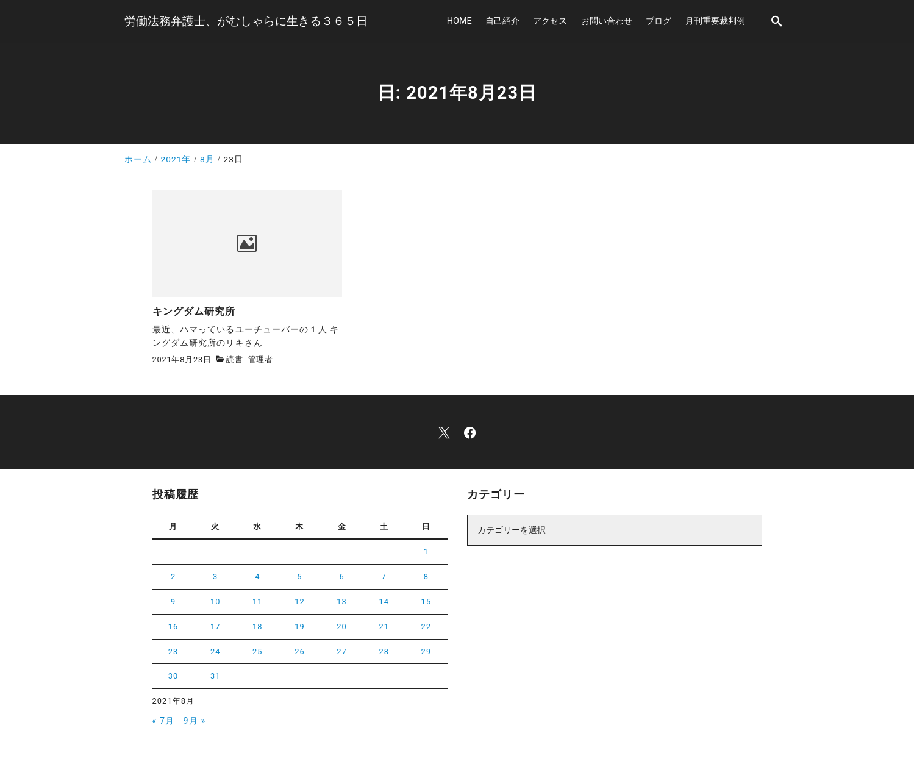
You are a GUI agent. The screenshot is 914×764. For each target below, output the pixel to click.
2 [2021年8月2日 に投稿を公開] (173, 576)
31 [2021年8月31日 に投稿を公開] (215, 675)
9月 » (195, 721)
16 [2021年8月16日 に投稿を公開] (173, 626)
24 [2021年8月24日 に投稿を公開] (215, 651)
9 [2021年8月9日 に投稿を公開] (173, 601)
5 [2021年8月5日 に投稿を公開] (299, 576)
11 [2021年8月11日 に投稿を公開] (257, 601)
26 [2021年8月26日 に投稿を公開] (300, 651)
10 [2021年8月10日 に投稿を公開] (215, 601)
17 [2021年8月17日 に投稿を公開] (215, 626)
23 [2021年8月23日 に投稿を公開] (173, 651)
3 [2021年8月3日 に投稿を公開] (215, 576)
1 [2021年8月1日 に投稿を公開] (426, 551)
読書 (234, 359)
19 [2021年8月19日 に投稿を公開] (300, 626)
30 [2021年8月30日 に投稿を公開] (173, 675)
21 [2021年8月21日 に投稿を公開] (384, 626)
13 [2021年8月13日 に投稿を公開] (342, 601)
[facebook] (470, 432)
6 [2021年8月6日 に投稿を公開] (341, 576)
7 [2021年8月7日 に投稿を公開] (384, 576)
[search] (776, 21)
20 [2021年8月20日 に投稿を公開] (342, 626)
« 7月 (163, 721)
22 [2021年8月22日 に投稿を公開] (426, 626)
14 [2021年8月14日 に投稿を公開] (384, 601)
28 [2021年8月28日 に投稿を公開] (384, 651)
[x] (444, 432)
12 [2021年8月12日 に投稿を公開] (300, 601)
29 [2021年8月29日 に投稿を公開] (426, 651)
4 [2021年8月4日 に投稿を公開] (257, 576)
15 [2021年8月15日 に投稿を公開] (426, 601)
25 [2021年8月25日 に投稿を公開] (257, 651)
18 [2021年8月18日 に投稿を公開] (257, 626)
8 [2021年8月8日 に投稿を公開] (426, 576)
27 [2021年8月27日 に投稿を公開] (342, 651)
